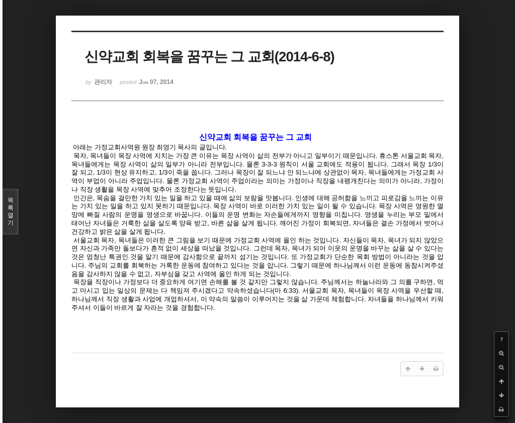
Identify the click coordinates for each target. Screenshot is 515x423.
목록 (11, 212)
